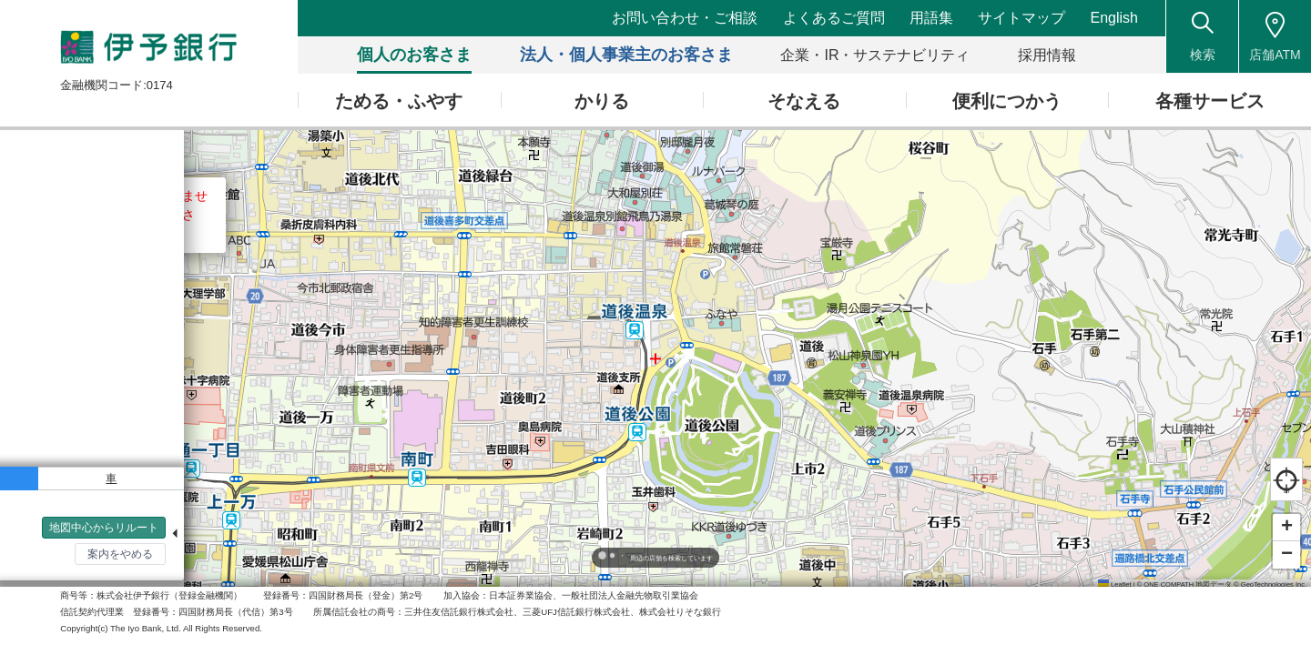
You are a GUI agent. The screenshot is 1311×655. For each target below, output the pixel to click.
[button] (1286, 527)
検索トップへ (54, 565)
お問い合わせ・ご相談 (686, 17)
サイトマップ (1022, 17)
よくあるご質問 (835, 17)
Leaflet (1115, 584)
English (1114, 17)
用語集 (932, 17)
